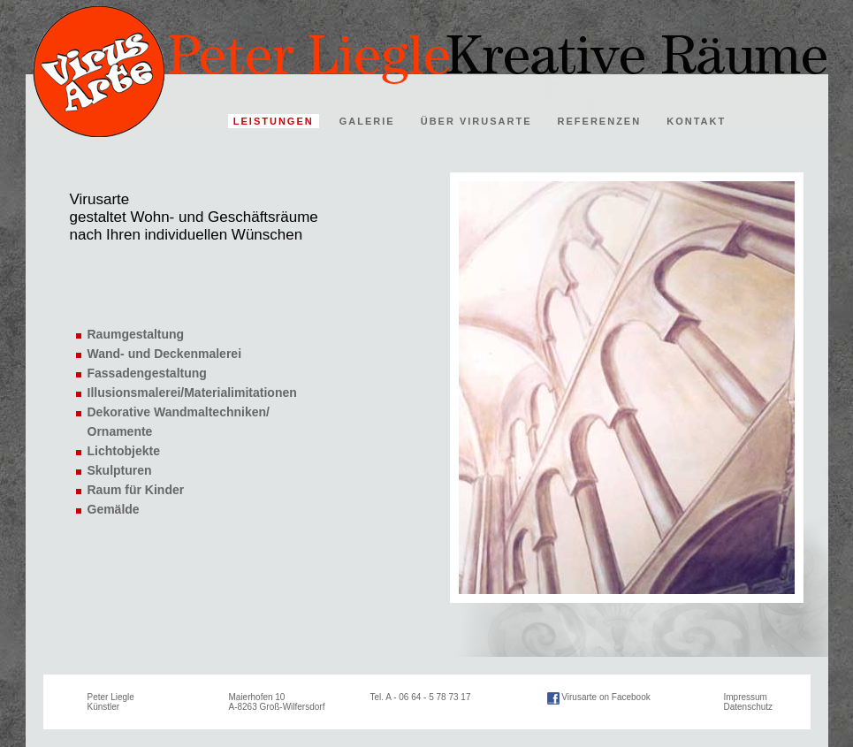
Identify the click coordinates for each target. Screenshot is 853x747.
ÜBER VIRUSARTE (476, 121)
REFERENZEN (600, 121)
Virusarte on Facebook (605, 697)
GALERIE (367, 121)
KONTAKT (696, 121)
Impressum (745, 697)
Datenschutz (748, 707)
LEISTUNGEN (273, 121)
